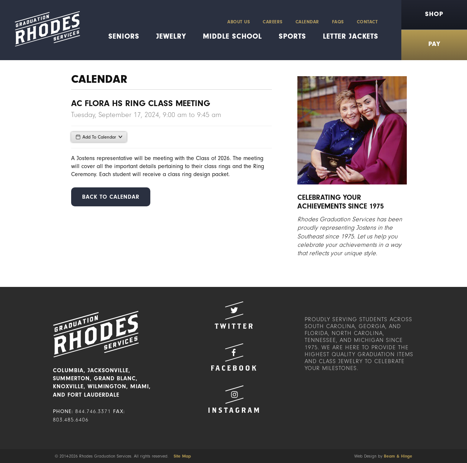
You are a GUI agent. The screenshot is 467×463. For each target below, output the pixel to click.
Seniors (123, 36)
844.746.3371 (93, 411)
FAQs (338, 21)
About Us (238, 21)
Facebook (233, 357)
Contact (367, 21)
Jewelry (171, 36)
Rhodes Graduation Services (44, 30)
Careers (273, 21)
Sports (292, 36)
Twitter (233, 315)
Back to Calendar (110, 197)
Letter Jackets (350, 36)
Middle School (232, 36)
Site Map (182, 456)
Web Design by (383, 456)
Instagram (233, 399)
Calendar (307, 21)
